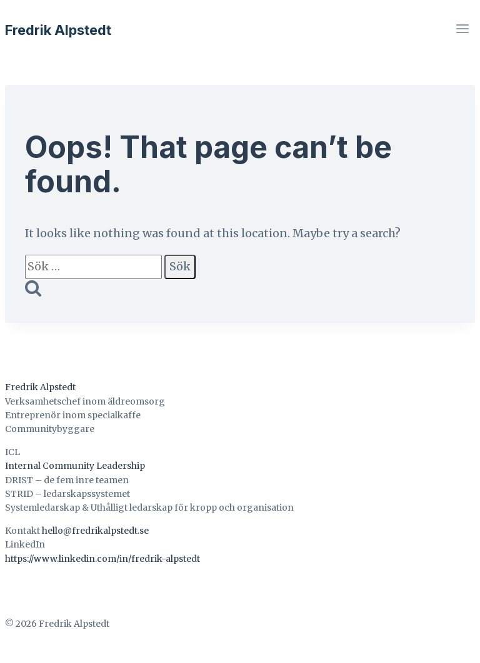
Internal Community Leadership (75, 465)
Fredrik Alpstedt (40, 387)
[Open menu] (462, 29)
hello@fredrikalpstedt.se (95, 530)
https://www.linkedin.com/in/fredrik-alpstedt (102, 558)
